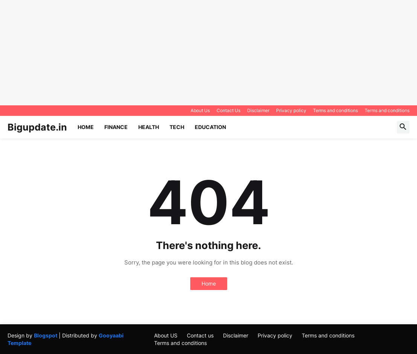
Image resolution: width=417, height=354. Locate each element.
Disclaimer (258, 110)
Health (148, 127)
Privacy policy (291, 110)
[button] (403, 127)
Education (210, 127)
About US (165, 335)
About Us (200, 110)
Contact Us (228, 110)
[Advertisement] (205, 52)
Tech (177, 127)
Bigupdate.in (37, 127)
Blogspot (45, 335)
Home (86, 127)
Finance (116, 127)
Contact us (200, 335)
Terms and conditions (335, 110)
